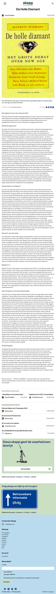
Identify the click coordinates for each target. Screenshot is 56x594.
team (3, 546)
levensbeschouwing (16, 107)
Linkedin (33, 477)
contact (4, 542)
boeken (4, 538)
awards (4, 540)
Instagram (19, 477)
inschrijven (6, 582)
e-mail (4, 564)
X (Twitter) (26, 477)
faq (3, 548)
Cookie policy (6, 591)
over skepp (5, 534)
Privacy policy (16, 591)
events (4, 544)
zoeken (52, 3)
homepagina (6, 532)
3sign (51, 591)
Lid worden (25, 469)
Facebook (12, 477)
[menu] (5, 3)
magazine (5, 536)
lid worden (5, 556)
